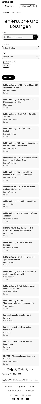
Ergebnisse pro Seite (9, 62)
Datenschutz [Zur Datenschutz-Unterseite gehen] (9, 387)
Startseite (5, 13)
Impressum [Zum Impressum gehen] (21, 387)
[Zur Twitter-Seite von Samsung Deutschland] (18, 399)
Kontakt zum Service (27, 6)
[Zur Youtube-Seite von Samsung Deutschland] (27, 399)
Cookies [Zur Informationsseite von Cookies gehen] (31, 387)
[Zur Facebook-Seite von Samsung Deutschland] (13, 399)
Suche (4, 32)
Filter (3, 53)
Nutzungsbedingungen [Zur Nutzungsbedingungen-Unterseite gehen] (14, 390)
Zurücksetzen (8, 77)
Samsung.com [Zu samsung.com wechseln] (30, 390)
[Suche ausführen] (35, 37)
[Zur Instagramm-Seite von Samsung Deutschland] (22, 399)
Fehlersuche (9, 6)
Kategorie (5, 44)
